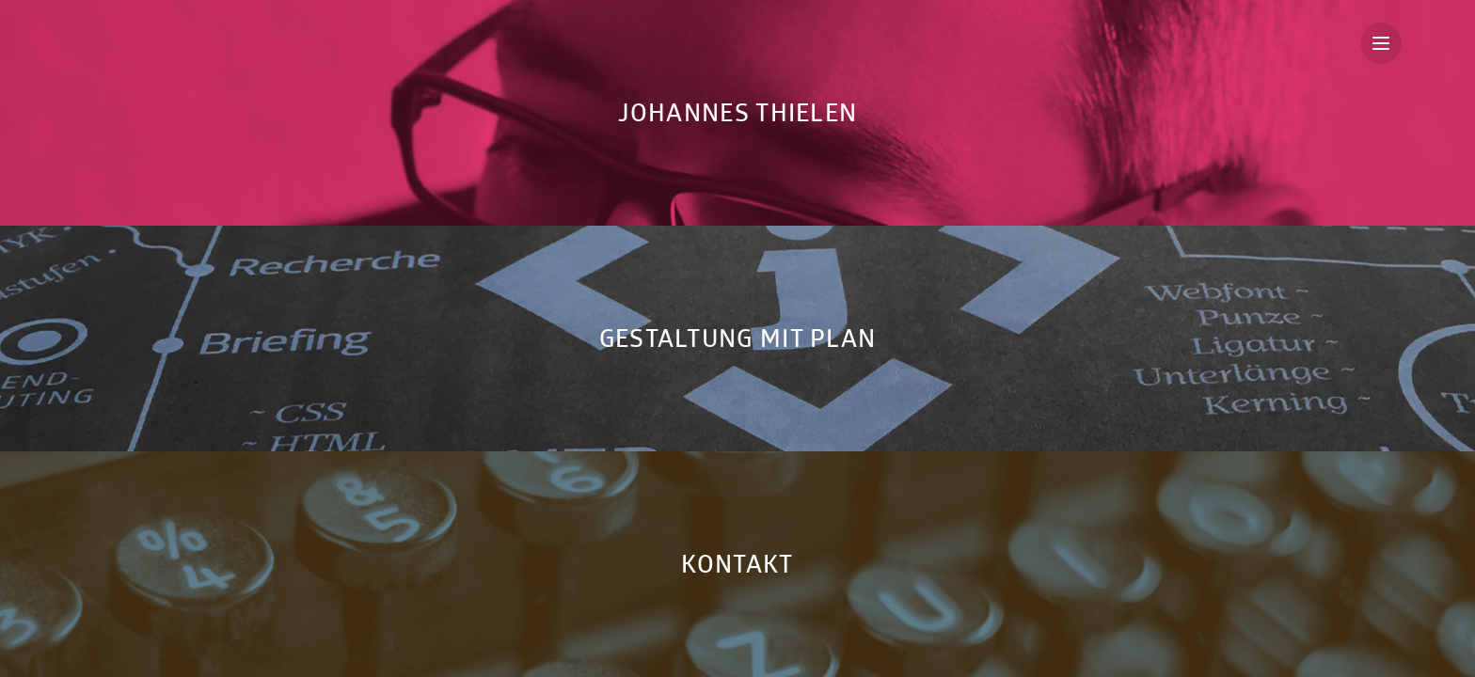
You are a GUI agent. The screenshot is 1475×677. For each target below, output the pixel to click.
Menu (1387, 44)
